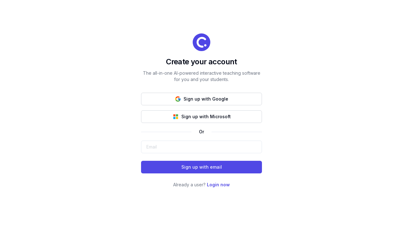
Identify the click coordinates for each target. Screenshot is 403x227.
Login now (218, 184)
